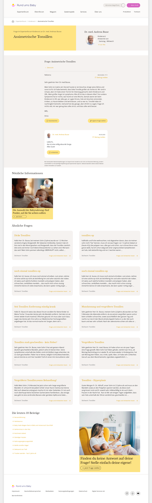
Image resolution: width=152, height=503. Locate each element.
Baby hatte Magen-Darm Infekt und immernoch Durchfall (33, 425)
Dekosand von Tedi (20, 449)
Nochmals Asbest (20, 433)
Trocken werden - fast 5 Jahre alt (25, 453)
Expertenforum (23, 12)
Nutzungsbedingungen (66, 491)
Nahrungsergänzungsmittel (23, 441)
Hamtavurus (18, 421)
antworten (54, 152)
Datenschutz (83, 491)
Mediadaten (50, 491)
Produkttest (127, 12)
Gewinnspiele (69, 12)
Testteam (137, 12)
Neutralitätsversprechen (32, 491)
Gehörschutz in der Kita (22, 429)
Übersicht (50, 68)
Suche (123, 5)
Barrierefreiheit (17, 495)
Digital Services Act (98, 491)
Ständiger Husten (20, 437)
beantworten (53, 121)
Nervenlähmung (19, 417)
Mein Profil (134, 5)
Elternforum (39, 12)
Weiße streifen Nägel (21, 445)
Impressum (16, 491)
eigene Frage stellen (99, 121)
